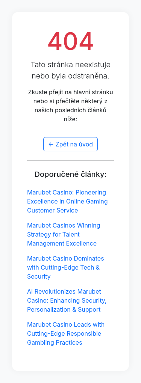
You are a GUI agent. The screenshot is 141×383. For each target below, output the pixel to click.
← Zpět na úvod (70, 144)
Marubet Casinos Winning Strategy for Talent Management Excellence (63, 234)
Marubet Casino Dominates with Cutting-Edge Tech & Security (65, 267)
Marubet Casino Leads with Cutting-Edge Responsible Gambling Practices (66, 333)
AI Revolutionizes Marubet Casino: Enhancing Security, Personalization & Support (67, 300)
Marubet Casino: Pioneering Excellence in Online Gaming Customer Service (67, 201)
